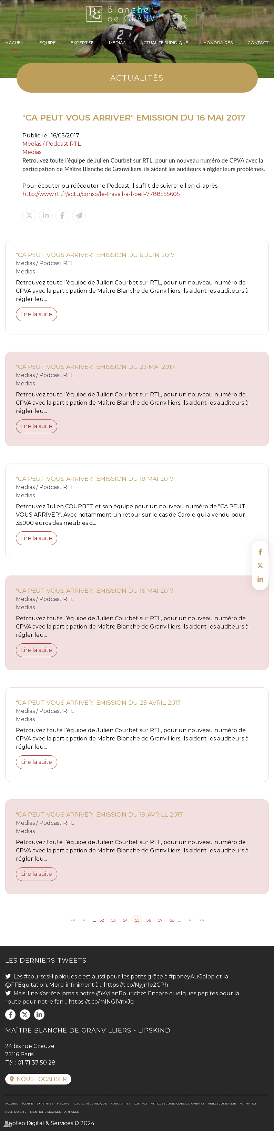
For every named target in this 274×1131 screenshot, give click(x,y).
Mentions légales (45, 1111)
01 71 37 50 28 (36, 1062)
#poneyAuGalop (192, 976)
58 (172, 920)
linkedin (260, 579)
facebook (260, 551)
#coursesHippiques (50, 976)
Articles (71, 1111)
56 (148, 920)
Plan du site (16, 1111)
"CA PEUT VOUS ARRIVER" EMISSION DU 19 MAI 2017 (95, 478)
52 (102, 920)
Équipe (47, 42)
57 (160, 920)
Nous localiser (42, 1079)
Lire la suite (36, 314)
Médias (117, 42)
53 (113, 920)
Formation (248, 1103)
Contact (257, 42)
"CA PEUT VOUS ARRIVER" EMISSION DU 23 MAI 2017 (95, 366)
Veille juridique (222, 1103)
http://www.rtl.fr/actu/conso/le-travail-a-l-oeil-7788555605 (101, 194)
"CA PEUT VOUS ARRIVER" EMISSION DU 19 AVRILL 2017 (99, 814)
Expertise (82, 42)
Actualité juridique (164, 42)
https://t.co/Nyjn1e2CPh (136, 985)
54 (125, 920)
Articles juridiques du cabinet (177, 1103)
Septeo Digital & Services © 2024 (49, 1123)
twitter (260, 565)
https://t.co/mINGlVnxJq (101, 1001)
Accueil (15, 42)
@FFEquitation (26, 985)
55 (137, 920)
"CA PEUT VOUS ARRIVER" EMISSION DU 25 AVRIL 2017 (98, 702)
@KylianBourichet (121, 993)
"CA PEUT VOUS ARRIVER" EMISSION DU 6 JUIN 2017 (95, 254)
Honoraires (218, 42)
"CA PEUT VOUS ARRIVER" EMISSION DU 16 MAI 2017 (95, 590)
